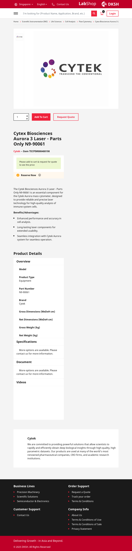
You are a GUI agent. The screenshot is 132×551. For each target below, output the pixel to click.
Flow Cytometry (85, 21)
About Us (77, 515)
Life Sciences (56, 21)
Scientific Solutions (27, 496)
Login (112, 13)
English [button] (41, 4)
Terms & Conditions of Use (86, 519)
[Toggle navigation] (16, 13)
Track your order (81, 496)
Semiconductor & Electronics (33, 501)
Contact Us (23, 515)
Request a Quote (81, 492)
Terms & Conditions (83, 501)
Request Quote (66, 117)
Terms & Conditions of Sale (87, 524)
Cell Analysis (70, 21)
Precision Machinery (28, 492)
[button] (24, 4)
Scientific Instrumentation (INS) (35, 21)
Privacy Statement (82, 528)
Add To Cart (41, 117)
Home (15, 21)
